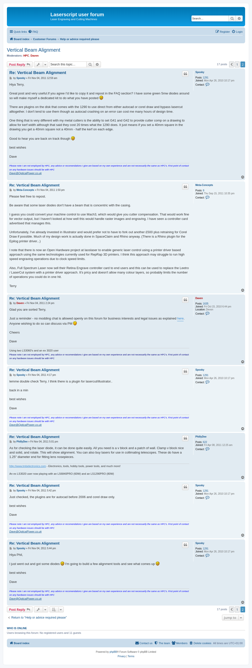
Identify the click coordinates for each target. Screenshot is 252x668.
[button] (231, 64)
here (180, 318)
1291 (205, 77)
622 (205, 442)
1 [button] (237, 64)
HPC (26, 55)
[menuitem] (33, 32)
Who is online (17, 628)
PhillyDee (200, 436)
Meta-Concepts (204, 185)
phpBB (113, 652)
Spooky (199, 72)
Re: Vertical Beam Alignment (37, 72)
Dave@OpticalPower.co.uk (25, 173)
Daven (35, 55)
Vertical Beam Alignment (33, 50)
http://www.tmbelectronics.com (27, 466)
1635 (205, 303)
